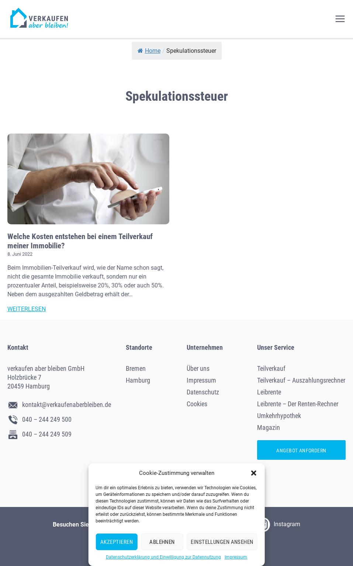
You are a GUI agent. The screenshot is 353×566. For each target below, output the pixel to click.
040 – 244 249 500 (39, 419)
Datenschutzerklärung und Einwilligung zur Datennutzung (163, 557)
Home (149, 50)
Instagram (277, 524)
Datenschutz (203, 392)
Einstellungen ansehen (222, 542)
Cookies (197, 404)
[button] (253, 473)
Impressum (236, 557)
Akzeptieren (116, 542)
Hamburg (138, 380)
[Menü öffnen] (342, 19)
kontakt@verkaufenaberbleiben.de (59, 404)
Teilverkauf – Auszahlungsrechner (301, 380)
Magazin (268, 427)
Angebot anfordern (301, 450)
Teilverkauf (271, 368)
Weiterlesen (26, 309)
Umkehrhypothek (279, 416)
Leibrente (269, 392)
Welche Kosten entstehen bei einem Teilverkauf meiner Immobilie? (80, 241)
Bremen (136, 368)
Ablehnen (162, 542)
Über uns (198, 368)
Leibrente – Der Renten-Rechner (297, 404)
